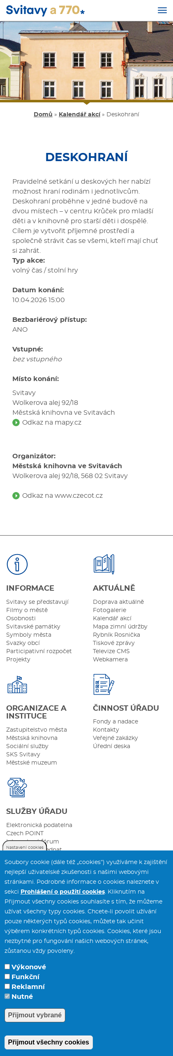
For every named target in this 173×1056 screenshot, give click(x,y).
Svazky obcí (23, 643)
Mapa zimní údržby (120, 627)
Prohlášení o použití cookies (63, 892)
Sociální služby (27, 746)
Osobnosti (21, 619)
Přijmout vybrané (35, 1015)
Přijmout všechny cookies (48, 1042)
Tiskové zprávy (114, 643)
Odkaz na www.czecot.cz (62, 495)
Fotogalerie (109, 610)
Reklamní (28, 987)
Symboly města (28, 635)
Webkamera (110, 660)
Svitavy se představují (37, 602)
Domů (43, 115)
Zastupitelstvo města (36, 730)
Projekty (18, 660)
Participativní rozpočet (39, 651)
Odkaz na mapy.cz (51, 422)
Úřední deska (111, 746)
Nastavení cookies (25, 848)
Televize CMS (111, 651)
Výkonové (29, 967)
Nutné (22, 997)
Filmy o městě (27, 610)
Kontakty (106, 730)
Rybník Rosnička (116, 635)
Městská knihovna (32, 738)
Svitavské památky (33, 627)
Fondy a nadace (115, 722)
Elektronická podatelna (39, 825)
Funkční (25, 977)
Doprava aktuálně (118, 602)
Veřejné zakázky (115, 738)
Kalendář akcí (79, 115)
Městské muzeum (31, 763)
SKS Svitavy (23, 755)
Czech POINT (25, 833)
